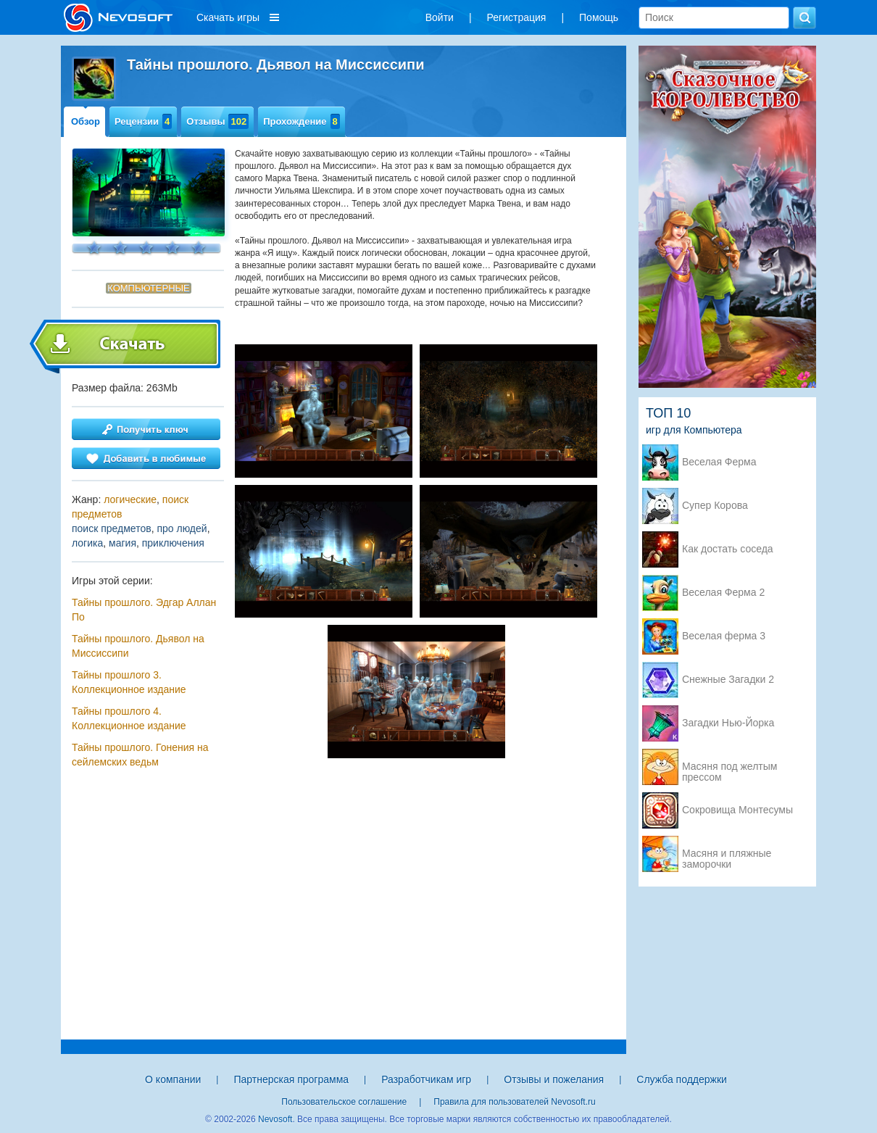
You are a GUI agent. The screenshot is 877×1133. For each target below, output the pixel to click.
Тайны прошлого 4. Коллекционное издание (129, 718)
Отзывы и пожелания (554, 1079)
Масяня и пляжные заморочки (726, 854)
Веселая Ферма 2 (723, 592)
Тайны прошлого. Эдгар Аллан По (144, 610)
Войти (439, 17)
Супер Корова (715, 505)
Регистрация (516, 17)
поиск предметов (111, 528)
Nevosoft (275, 1119)
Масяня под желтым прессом (729, 767)
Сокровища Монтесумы (737, 810)
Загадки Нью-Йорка (728, 723)
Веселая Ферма (719, 462)
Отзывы (217, 121)
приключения (173, 543)
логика (87, 543)
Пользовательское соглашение (344, 1102)
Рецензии (143, 121)
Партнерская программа (291, 1079)
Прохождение (301, 121)
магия (122, 543)
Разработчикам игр (426, 1079)
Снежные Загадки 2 (728, 679)
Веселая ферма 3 (723, 636)
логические (130, 499)
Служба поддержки (681, 1079)
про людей (182, 528)
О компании (173, 1079)
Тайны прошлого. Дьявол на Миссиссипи (138, 646)
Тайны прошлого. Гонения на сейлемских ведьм (140, 755)
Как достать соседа (727, 549)
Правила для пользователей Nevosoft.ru (514, 1102)
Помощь (598, 17)
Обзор (85, 121)
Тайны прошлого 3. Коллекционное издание (129, 682)
